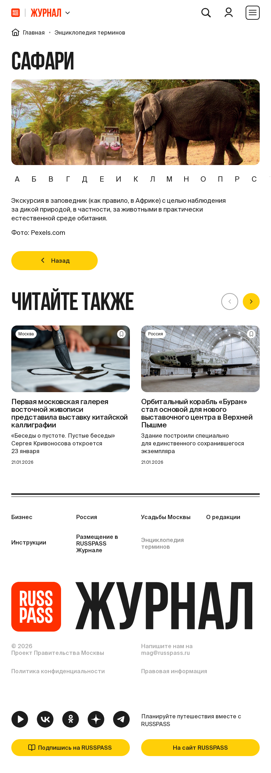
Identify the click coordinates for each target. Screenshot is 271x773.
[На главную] (15, 12)
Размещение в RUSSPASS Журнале (97, 543)
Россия (86, 517)
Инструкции (28, 542)
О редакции (223, 517)
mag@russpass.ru (165, 653)
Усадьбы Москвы (166, 517)
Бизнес (21, 517)
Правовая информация (174, 671)
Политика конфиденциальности (58, 671)
